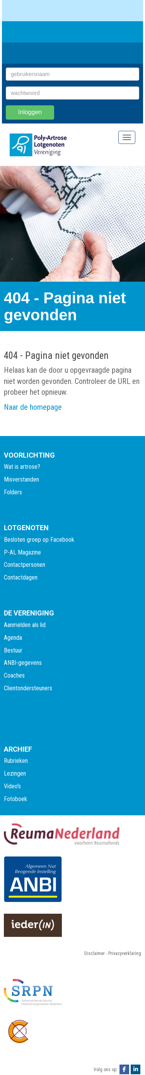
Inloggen (30, 112)
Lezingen (15, 773)
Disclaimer (94, 953)
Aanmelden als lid (25, 625)
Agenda (13, 637)
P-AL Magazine (22, 552)
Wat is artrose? (22, 466)
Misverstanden (21, 479)
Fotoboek (15, 799)
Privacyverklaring (124, 953)
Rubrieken (16, 760)
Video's (12, 786)
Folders (13, 492)
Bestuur (13, 650)
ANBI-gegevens (23, 662)
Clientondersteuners (28, 688)
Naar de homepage (33, 407)
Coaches (14, 675)
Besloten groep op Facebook (39, 539)
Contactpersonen (24, 564)
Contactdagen (21, 577)
